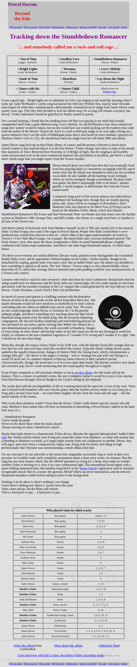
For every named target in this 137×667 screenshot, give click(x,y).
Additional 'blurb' (109, 645)
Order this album (24, 645)
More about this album (68, 645)
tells (4, 437)
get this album (83, 372)
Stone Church (88, 468)
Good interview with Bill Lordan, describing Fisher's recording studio (61, 655)
